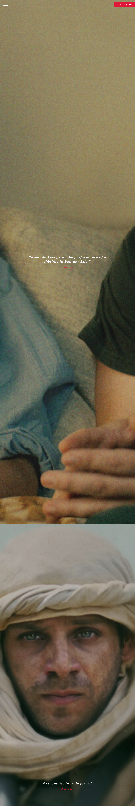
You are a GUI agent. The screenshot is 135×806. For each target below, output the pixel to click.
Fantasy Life (67, 267)
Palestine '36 (66, 789)
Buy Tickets (125, 4)
